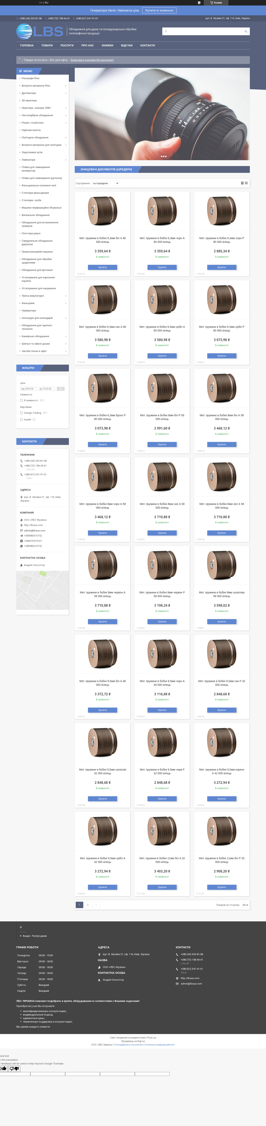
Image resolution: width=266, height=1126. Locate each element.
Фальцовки (28, 303)
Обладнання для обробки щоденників (37, 261)
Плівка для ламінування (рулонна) (42, 178)
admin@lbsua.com (34, 530)
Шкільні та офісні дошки (36, 343)
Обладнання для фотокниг (37, 270)
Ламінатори (28, 159)
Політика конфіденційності (160, 1044)
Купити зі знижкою (159, 10)
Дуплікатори (29, 93)
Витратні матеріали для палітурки (41, 144)
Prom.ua (151, 1037)
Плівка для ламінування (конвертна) (36, 169)
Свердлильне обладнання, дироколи (37, 242)
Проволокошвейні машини (37, 251)
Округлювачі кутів (32, 152)
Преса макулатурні (33, 295)
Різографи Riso (31, 78)
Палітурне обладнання (35, 137)
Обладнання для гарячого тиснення (37, 327)
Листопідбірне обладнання (37, 115)
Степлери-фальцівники (35, 192)
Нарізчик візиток (31, 130)
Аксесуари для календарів (37, 317)
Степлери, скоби (31, 200)
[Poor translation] (14, 1069)
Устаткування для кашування (39, 288)
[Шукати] (246, 31)
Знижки (107, 45)
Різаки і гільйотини (33, 122)
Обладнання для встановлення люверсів (40, 224)
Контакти (147, 45)
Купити (102, 267)
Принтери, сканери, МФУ (36, 107)
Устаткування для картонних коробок (38, 279)
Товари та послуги (35, 60)
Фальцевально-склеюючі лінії (39, 185)
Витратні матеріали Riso (36, 85)
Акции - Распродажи (35, 935)
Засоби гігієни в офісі (34, 351)
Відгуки (127, 45)
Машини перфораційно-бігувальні (41, 207)
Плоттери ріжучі (31, 233)
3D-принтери (29, 100)
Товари (47, 45)
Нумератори (29, 310)
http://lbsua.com (33, 525)
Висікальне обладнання (36, 215)
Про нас (87, 45)
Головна (27, 45)
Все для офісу (59, 60)
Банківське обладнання (35, 336)
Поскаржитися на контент (129, 1044)
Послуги (67, 45)
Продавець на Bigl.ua (133, 1041)
